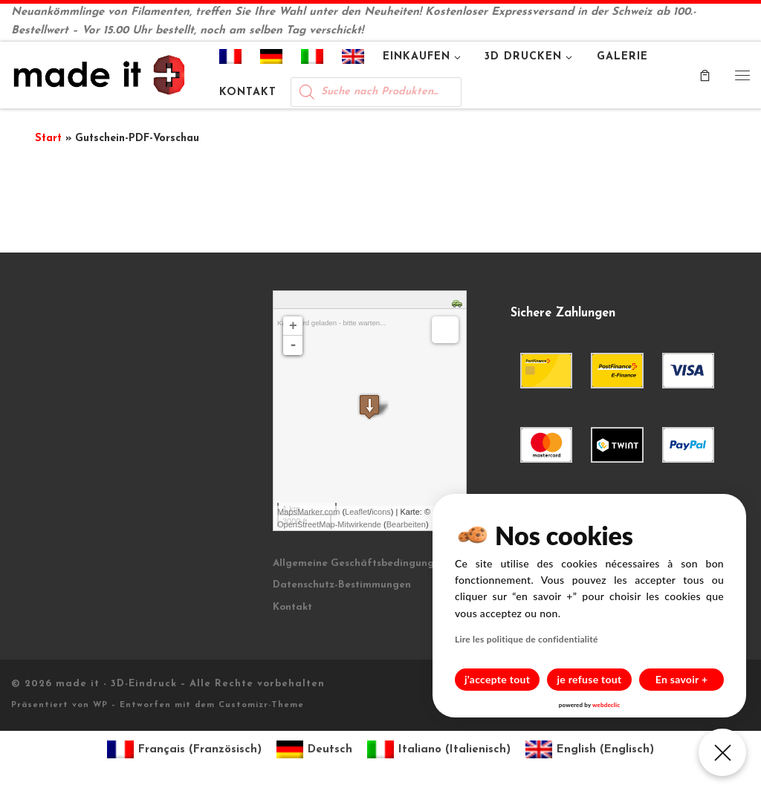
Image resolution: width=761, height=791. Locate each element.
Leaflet (357, 511)
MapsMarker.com (308, 511)
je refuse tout (589, 679)
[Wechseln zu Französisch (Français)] (184, 750)
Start (48, 138)
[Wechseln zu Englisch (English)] (589, 750)
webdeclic (606, 705)
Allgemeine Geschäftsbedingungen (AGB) (376, 563)
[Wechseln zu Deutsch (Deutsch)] (314, 750)
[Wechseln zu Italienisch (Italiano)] (439, 750)
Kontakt (292, 607)
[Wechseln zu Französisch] (231, 59)
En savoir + (681, 679)
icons (381, 511)
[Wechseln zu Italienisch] (312, 59)
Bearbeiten (406, 524)
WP (100, 705)
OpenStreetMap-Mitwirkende (329, 524)
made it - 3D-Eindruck (116, 684)
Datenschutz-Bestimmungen (342, 585)
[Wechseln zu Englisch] (353, 59)
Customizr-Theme (261, 705)
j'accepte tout (497, 679)
